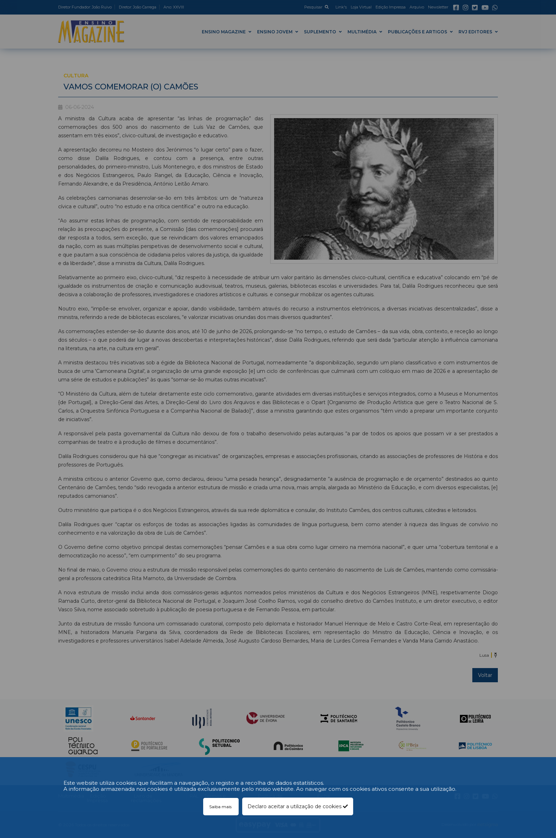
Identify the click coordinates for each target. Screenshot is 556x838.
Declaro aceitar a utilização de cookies (298, 806)
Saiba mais (221, 806)
